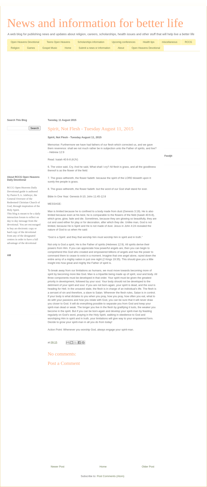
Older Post (148, 466)
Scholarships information (91, 42)
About (121, 48)
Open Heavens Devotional (25, 42)
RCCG (188, 42)
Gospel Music (49, 48)
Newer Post (57, 466)
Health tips (148, 42)
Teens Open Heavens (58, 42)
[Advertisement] (103, 85)
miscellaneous (169, 42)
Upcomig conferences (123, 42)
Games (31, 48)
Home (68, 48)
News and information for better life (95, 23)
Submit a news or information (94, 48)
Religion (15, 48)
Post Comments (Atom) (110, 476)
